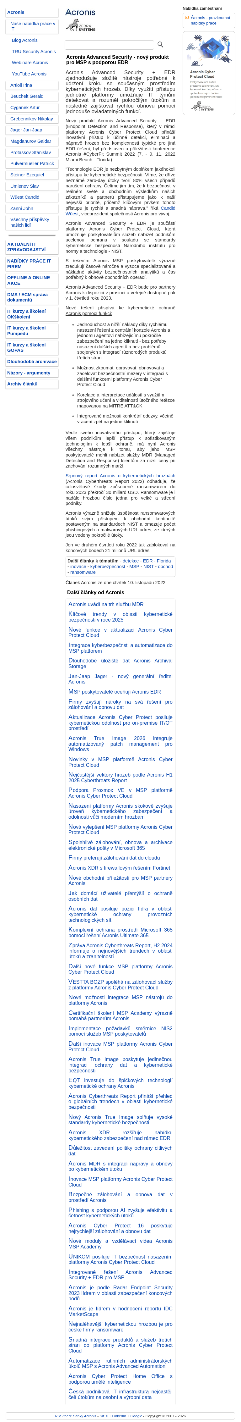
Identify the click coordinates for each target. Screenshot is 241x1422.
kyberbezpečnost (107, 566)
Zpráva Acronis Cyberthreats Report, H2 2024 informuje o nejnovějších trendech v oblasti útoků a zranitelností (120, 951)
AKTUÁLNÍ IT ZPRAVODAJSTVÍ (26, 247)
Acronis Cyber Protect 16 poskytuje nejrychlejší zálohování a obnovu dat (120, 1228)
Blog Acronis (25, 40)
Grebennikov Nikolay (31, 118)
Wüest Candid (24, 197)
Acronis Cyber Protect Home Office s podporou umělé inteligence (120, 1379)
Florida (164, 560)
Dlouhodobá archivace (32, 361)
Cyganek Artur (25, 107)
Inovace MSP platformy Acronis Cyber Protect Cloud (120, 1181)
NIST (148, 566)
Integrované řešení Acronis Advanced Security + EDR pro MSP (120, 1275)
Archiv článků (22, 383)
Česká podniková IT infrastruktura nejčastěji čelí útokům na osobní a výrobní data (120, 1394)
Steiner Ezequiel (27, 174)
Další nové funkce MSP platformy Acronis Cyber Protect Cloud (120, 969)
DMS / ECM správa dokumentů (27, 297)
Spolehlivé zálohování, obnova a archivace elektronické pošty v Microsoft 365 (120, 845)
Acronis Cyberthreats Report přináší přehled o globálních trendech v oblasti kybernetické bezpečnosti (120, 1101)
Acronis (15, 12)
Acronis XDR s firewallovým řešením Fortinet (119, 868)
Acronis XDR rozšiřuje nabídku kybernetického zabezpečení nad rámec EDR (120, 1135)
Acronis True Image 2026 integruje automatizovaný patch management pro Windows (120, 743)
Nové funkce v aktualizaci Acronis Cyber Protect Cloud (120, 632)
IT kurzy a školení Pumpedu (26, 330)
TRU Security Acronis (34, 51)
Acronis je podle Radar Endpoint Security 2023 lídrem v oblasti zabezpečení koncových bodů (120, 1293)
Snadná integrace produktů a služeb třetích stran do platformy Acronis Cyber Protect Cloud (120, 1345)
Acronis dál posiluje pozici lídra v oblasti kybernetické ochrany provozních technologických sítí (120, 914)
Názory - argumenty (28, 372)
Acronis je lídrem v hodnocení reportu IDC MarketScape (120, 1311)
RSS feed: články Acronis (75, 1416)
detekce (131, 560)
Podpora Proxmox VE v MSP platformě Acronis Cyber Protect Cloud (120, 793)
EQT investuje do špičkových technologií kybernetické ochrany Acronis (120, 1083)
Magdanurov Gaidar (30, 141)
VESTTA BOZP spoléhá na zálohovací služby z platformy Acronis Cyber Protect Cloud (120, 984)
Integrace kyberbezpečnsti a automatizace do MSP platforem (120, 648)
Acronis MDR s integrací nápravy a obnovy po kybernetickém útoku (120, 1166)
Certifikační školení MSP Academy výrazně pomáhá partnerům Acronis (120, 1015)
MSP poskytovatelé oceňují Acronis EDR (114, 691)
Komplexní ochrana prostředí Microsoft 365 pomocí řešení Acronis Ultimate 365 (120, 932)
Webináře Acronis (30, 62)
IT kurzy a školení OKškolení (26, 314)
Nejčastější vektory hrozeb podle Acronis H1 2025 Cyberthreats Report (120, 777)
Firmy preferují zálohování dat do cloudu (114, 857)
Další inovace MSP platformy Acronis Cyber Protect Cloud (120, 1046)
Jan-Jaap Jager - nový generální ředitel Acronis (120, 679)
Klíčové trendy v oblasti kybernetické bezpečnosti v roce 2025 (120, 616)
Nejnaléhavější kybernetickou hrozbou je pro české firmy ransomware (120, 1326)
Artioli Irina (21, 85)
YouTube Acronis (29, 73)
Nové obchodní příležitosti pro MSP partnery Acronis (120, 880)
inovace (78, 566)
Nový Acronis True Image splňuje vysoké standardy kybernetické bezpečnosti (120, 1120)
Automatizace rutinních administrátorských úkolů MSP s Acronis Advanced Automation (120, 1363)
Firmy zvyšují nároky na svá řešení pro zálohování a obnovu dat (120, 704)
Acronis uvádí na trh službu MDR (106, 604)
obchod (165, 566)
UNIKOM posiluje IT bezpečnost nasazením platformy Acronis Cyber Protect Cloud (120, 1259)
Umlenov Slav (24, 186)
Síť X (103, 1416)
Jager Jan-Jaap (26, 129)
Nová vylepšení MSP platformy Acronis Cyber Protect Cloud (120, 829)
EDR (148, 560)
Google (136, 1416)
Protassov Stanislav (30, 152)
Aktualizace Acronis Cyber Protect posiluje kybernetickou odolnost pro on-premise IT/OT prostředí (120, 722)
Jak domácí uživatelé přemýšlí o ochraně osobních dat (120, 896)
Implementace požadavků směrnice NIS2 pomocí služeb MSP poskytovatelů (120, 1031)
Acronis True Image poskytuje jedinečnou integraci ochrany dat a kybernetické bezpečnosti (120, 1064)
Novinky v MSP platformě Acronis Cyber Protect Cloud (120, 762)
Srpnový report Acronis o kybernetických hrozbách (120, 475)
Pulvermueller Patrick (32, 163)
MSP (134, 566)
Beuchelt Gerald (27, 96)
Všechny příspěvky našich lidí (29, 222)
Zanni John (21, 208)
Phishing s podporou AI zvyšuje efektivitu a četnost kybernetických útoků (120, 1213)
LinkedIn (119, 1416)
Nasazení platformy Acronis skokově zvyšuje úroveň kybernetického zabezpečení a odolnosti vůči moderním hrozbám (120, 811)
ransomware (83, 572)
